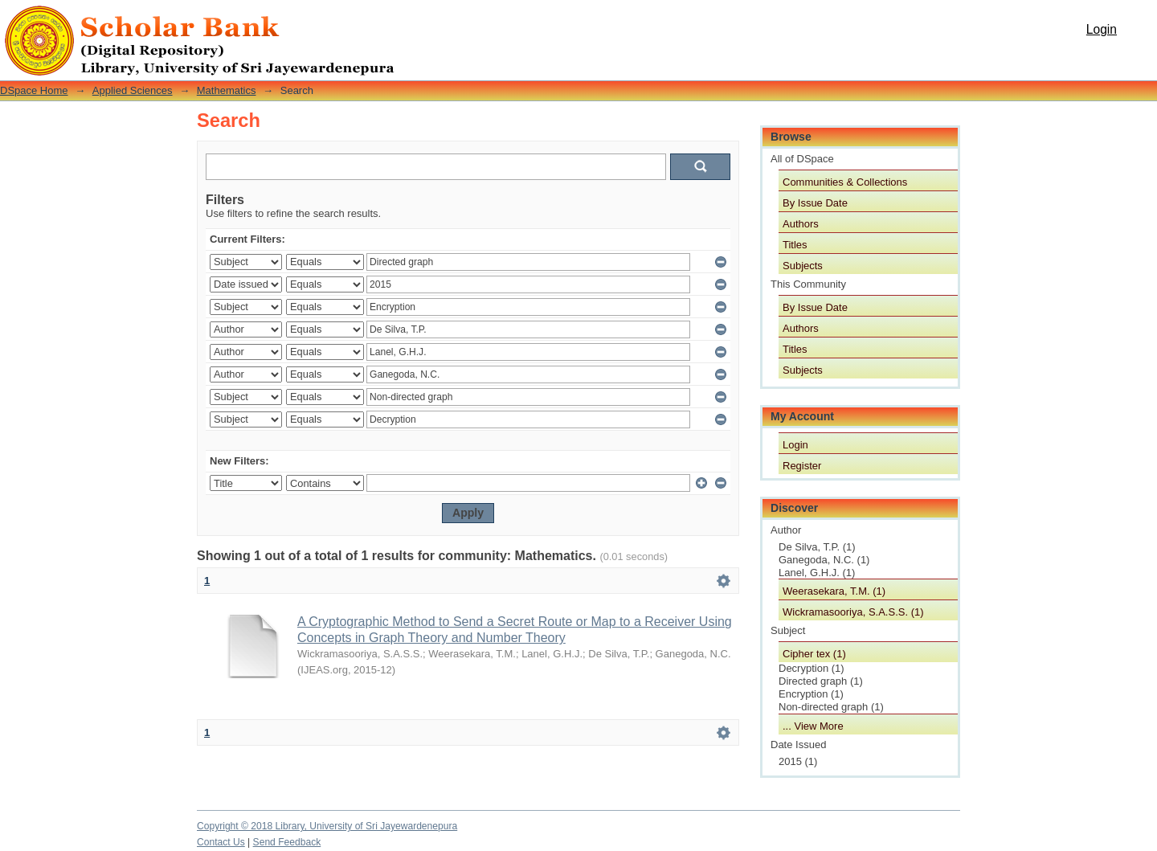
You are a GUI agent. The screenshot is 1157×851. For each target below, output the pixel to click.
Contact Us (221, 842)
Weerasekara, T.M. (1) (834, 591)
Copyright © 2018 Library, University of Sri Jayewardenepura (327, 826)
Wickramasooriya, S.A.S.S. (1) (853, 612)
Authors (801, 224)
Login (1101, 29)
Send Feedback (287, 842)
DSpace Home (34, 90)
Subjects (803, 266)
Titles (795, 245)
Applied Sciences (132, 90)
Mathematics (226, 90)
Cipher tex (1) (814, 654)
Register (802, 466)
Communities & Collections (845, 182)
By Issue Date (815, 203)
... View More (813, 726)
